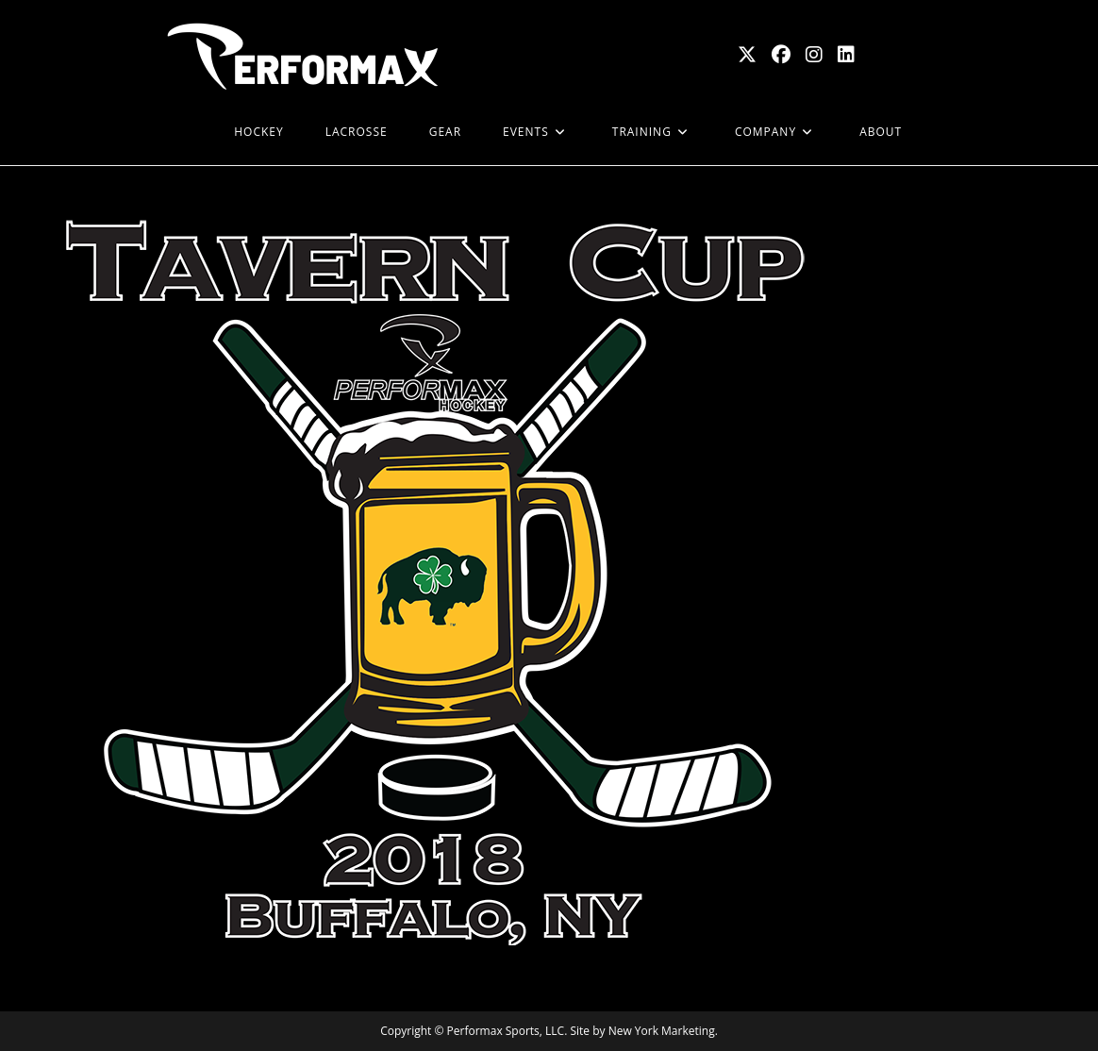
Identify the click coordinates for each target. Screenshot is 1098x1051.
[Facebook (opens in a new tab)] (781, 54)
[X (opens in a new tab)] (747, 54)
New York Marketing (661, 1031)
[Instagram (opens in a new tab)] (814, 54)
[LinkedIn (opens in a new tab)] (846, 54)
